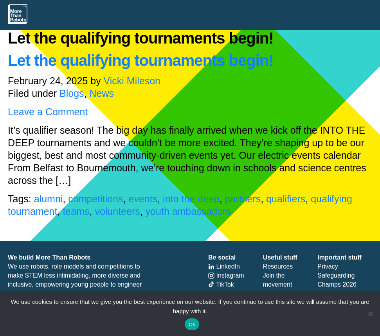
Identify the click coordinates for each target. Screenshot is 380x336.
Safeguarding (336, 275)
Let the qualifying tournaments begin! (141, 60)
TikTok (221, 284)
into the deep (191, 198)
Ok (192, 324)
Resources (278, 266)
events (143, 198)
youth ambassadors (188, 211)
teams (76, 211)
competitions (95, 198)
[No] (370, 314)
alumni (48, 198)
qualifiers (285, 198)
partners (243, 198)
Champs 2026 (337, 284)
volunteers (117, 211)
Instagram (226, 275)
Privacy (327, 266)
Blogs (71, 93)
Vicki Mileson (132, 80)
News (101, 93)
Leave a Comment (48, 111)
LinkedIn (224, 266)
